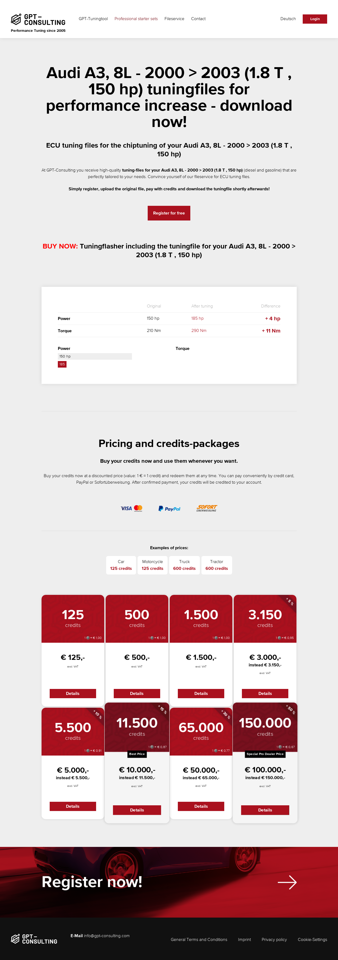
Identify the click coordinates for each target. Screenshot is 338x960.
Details (73, 693)
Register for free (169, 213)
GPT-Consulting (60, 170)
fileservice (203, 177)
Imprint (244, 940)
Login (315, 19)
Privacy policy (274, 940)
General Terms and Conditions (199, 940)
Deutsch (288, 19)
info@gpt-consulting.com (107, 936)
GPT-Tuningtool (93, 19)
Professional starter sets (136, 19)
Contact (198, 19)
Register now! (92, 885)
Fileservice (174, 19)
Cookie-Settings (312, 940)
